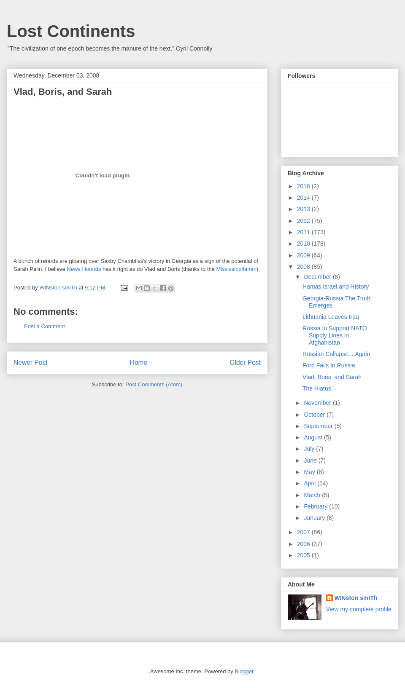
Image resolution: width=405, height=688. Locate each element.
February (316, 506)
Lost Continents (71, 31)
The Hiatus (316, 388)
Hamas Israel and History (335, 286)
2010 (304, 243)
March (313, 495)
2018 (304, 186)
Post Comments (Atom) (153, 384)
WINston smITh (356, 597)
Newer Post (31, 362)
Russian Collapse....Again (336, 354)
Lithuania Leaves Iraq (330, 316)
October (315, 414)
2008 (304, 266)
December (318, 276)
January (315, 517)
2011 (304, 232)
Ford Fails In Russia (328, 365)
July (310, 448)
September (319, 426)
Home (139, 362)
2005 (304, 555)
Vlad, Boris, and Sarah (332, 377)
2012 (304, 220)
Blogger (244, 671)
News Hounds (84, 269)
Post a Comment (44, 326)
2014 (304, 197)
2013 (304, 209)
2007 (304, 532)
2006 (304, 544)
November (318, 402)
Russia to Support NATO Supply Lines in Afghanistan (334, 335)
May (310, 471)
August (314, 437)
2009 (304, 255)
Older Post (245, 362)
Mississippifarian (236, 269)
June (311, 460)
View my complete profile (359, 609)
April (310, 483)
